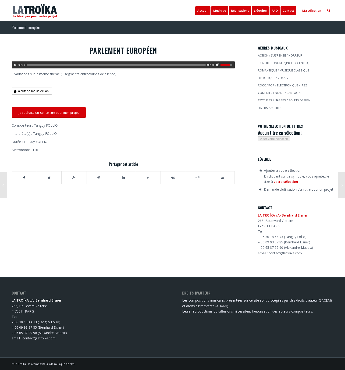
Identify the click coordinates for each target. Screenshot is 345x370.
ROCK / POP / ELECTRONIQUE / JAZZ (282, 85)
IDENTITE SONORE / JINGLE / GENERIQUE (285, 63)
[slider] (116, 65)
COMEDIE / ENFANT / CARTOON (279, 93)
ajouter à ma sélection (31, 91)
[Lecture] (15, 65)
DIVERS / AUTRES (269, 108)
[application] (123, 64)
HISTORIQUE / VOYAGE (273, 78)
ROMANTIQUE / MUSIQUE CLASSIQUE (283, 70)
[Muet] (217, 65)
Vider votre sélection (274, 139)
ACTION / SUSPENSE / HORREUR (280, 55)
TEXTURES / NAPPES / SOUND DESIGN (284, 100)
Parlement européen (26, 27)
